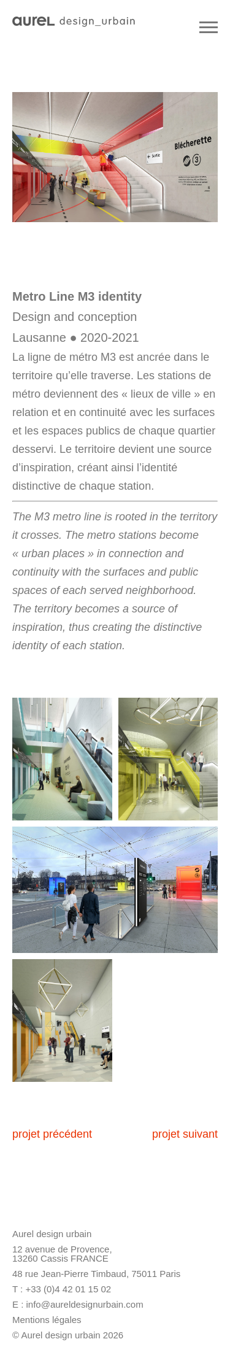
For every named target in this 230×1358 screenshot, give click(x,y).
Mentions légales (47, 1319)
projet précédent (52, 1134)
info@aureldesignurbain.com (85, 1304)
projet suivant (185, 1134)
